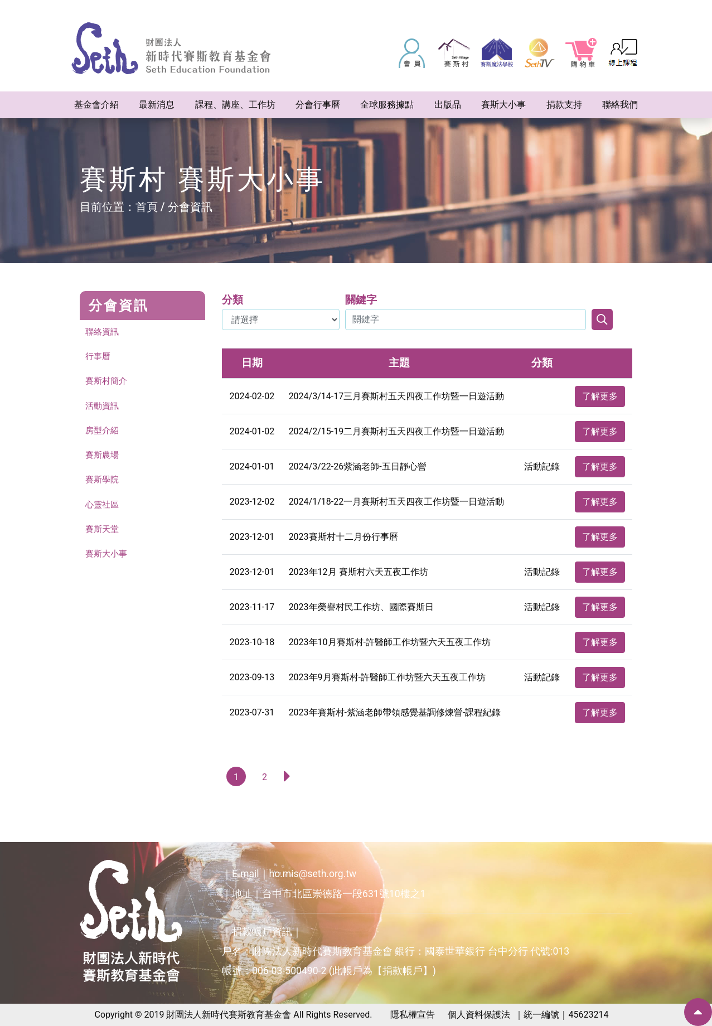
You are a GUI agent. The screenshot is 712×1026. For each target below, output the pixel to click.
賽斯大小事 (107, 558)
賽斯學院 (103, 482)
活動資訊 (103, 407)
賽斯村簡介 (107, 382)
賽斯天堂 (103, 532)
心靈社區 (103, 507)
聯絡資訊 (103, 332)
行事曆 (98, 357)
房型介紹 (103, 432)
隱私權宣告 (412, 1014)
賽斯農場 (103, 457)
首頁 (146, 207)
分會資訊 (190, 207)
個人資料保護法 (479, 1014)
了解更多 (600, 396)
